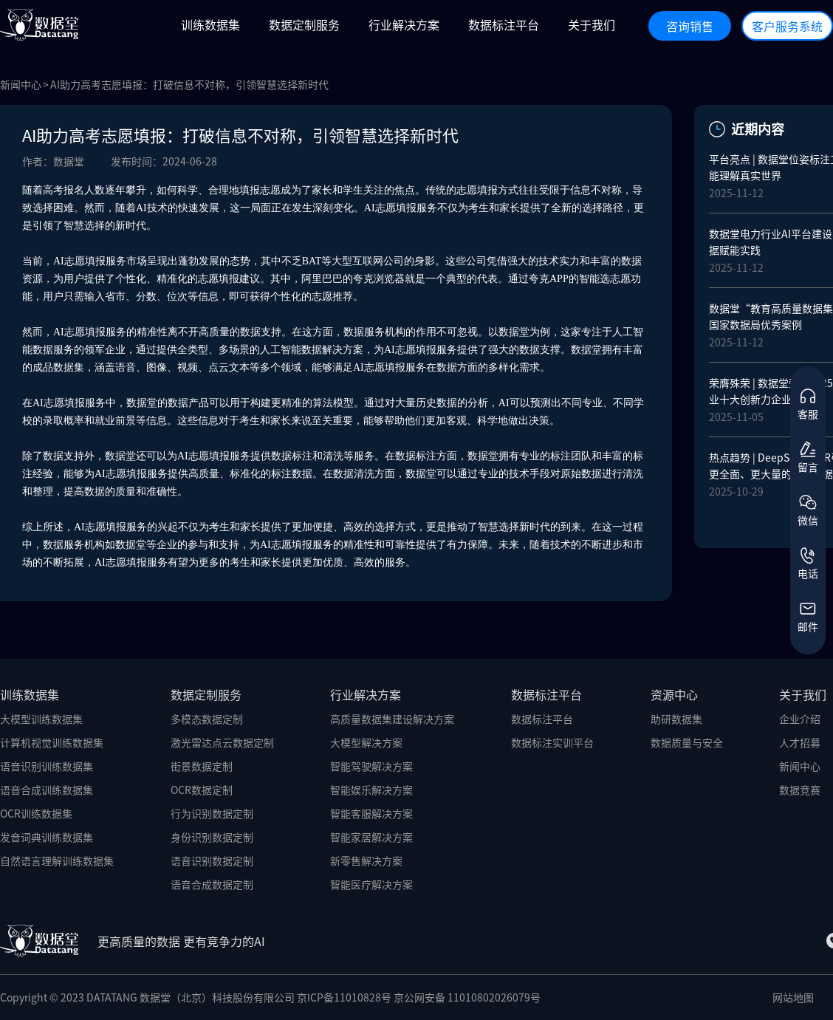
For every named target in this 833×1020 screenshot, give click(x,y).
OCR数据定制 (202, 789)
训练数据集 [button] (210, 24)
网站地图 (793, 997)
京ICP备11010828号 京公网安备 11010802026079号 (419, 997)
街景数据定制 (202, 766)
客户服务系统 (787, 26)
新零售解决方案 (366, 860)
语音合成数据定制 (212, 884)
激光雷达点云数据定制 (222, 742)
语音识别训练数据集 (46, 766)
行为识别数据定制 (212, 813)
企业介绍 (799, 718)
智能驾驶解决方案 (371, 766)
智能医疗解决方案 (371, 884)
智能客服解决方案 (371, 813)
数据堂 (141, 402)
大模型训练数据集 (41, 718)
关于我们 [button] (591, 24)
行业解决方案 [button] (403, 24)
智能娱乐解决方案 (371, 789)
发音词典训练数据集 (46, 836)
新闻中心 (20, 84)
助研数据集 (676, 718)
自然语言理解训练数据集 (57, 860)
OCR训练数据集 (36, 813)
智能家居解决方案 (371, 836)
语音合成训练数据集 (46, 789)
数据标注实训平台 (552, 742)
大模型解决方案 (366, 742)
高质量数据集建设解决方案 (392, 718)
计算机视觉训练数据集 (51, 742)
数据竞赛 (799, 789)
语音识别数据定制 (212, 860)
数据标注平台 (542, 718)
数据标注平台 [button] (503, 24)
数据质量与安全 (687, 742)
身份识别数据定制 (212, 836)
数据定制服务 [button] (304, 24)
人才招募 (799, 742)
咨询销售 (689, 26)
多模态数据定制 (207, 718)
